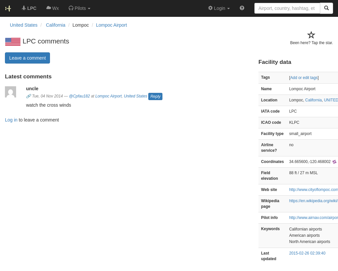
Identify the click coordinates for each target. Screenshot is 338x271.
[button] (79, 8)
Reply (155, 96)
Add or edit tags (304, 77)
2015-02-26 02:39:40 (307, 253)
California (313, 100)
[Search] (326, 8)
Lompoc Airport (111, 25)
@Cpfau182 (79, 96)
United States (135, 96)
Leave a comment (27, 58)
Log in (11, 119)
